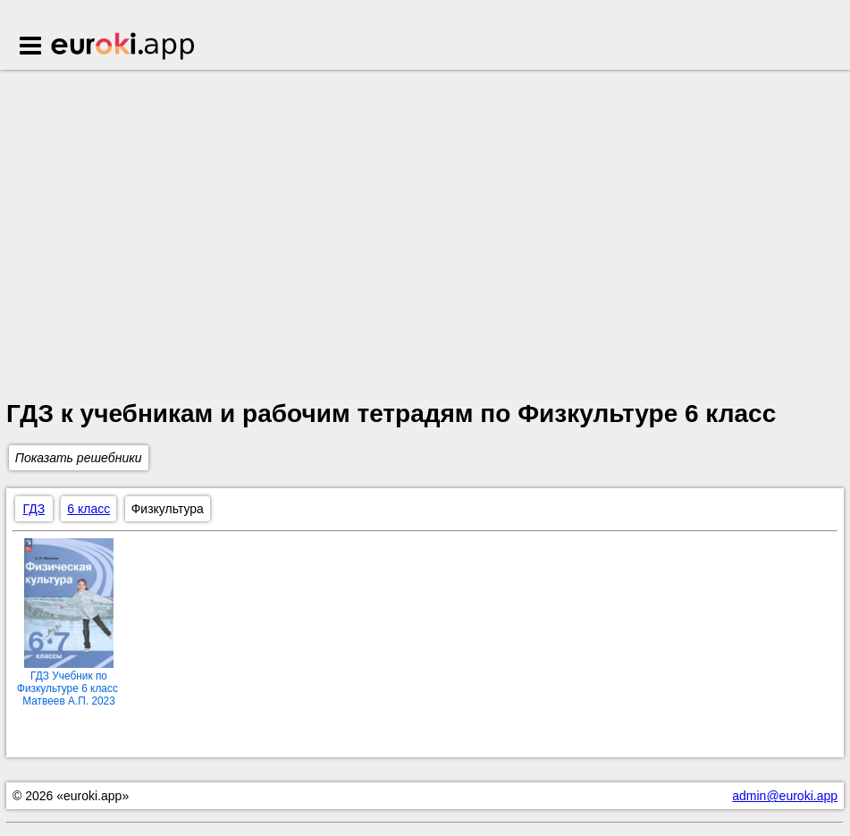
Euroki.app (124, 47)
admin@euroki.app (784, 796)
